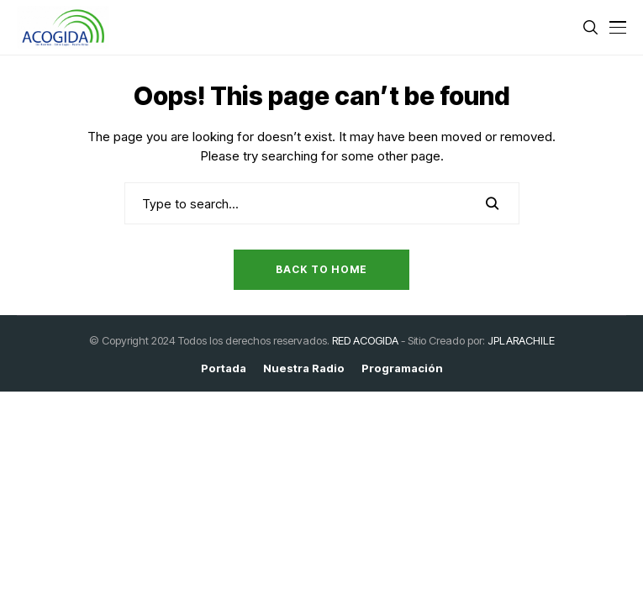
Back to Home (321, 269)
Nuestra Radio (304, 368)
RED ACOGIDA (365, 340)
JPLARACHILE (521, 340)
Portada (223, 368)
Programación (402, 368)
